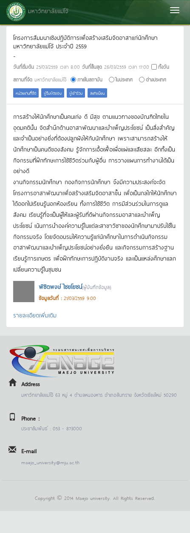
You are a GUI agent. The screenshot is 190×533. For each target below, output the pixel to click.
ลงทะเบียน (97, 93)
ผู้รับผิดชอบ (53, 93)
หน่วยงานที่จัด (26, 93)
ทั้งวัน (163, 66)
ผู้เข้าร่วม (75, 93)
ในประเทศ (124, 79)
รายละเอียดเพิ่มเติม (35, 315)
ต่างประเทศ (156, 79)
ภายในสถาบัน (89, 79)
